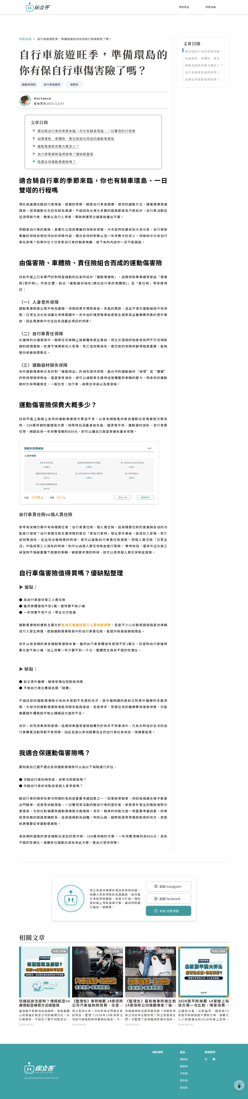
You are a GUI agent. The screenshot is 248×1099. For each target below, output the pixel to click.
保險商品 (184, 7)
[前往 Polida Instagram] (206, 1059)
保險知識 (210, 7)
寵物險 (184, 1059)
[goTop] (239, 1085)
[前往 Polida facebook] (214, 1059)
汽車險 (184, 1073)
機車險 (184, 1066)
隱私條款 (157, 1052)
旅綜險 (184, 1087)
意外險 (184, 1080)
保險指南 (25, 39)
